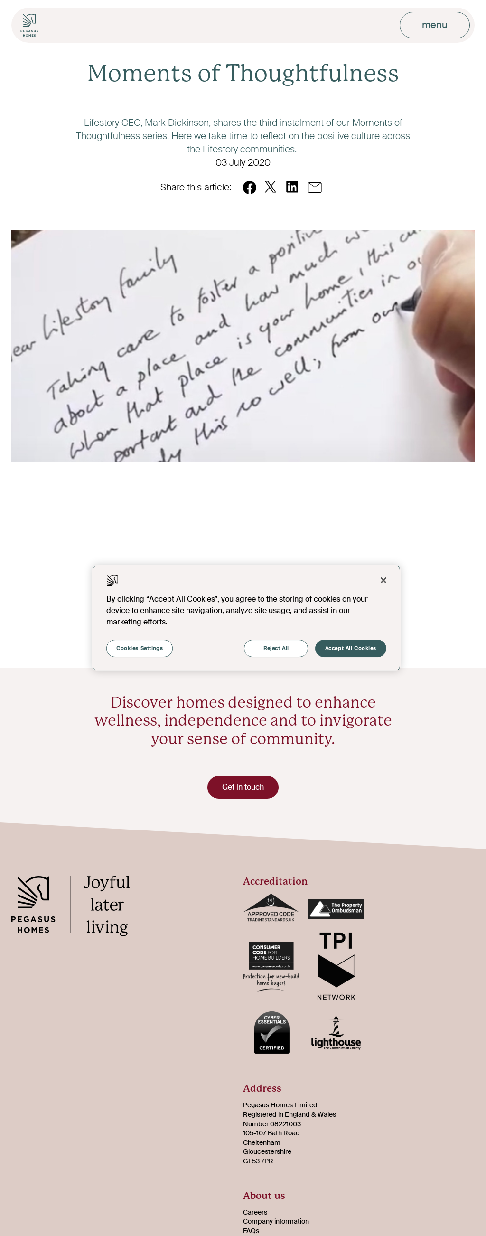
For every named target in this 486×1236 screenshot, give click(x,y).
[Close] (383, 580)
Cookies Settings (139, 648)
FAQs (251, 1231)
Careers (255, 1212)
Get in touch (243, 787)
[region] (246, 618)
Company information (276, 1221)
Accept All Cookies (350, 648)
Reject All (276, 648)
